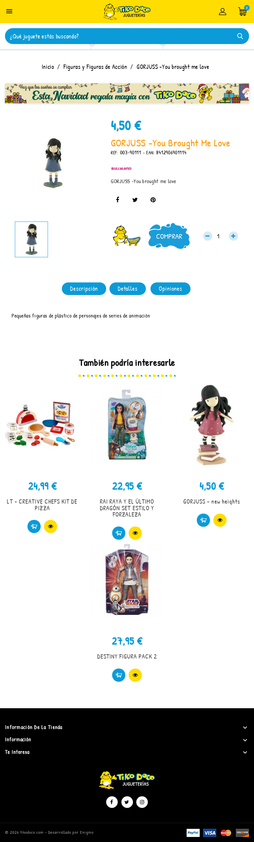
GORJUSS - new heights (211, 501)
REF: (114, 152)
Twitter (127, 802)
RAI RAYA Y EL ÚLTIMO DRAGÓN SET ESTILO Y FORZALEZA (127, 508)
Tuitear (135, 200)
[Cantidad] (221, 236)
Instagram (142, 802)
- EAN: (149, 152)
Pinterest (152, 200)
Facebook (112, 802)
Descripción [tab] (84, 288)
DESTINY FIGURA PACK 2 (127, 656)
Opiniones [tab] (170, 288)
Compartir (117, 200)
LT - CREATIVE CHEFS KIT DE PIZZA (42, 504)
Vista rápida (50, 526)
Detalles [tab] (128, 288)
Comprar (169, 236)
